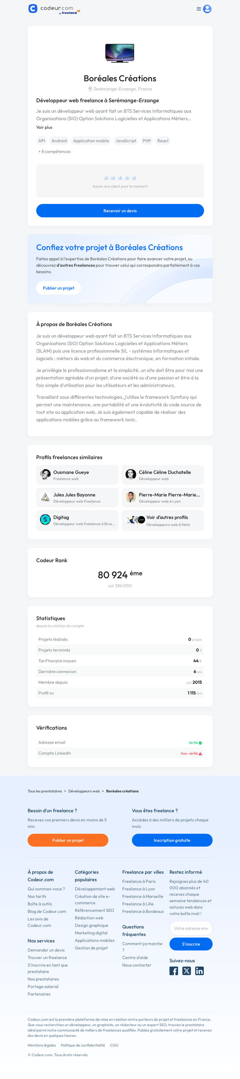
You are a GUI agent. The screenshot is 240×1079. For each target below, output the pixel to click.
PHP (147, 140)
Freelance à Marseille (142, 896)
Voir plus (44, 127)
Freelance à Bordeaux (143, 911)
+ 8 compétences (54, 151)
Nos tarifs (37, 896)
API (41, 140)
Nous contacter (137, 965)
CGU (114, 1045)
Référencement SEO (94, 910)
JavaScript (126, 140)
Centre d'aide (135, 957)
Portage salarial (43, 986)
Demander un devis (46, 950)
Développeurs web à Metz (168, 524)
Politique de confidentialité (83, 1045)
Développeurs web (84, 791)
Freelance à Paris (139, 881)
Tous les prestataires (45, 791)
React (163, 140)
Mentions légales (42, 1045)
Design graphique (91, 925)
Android (59, 140)
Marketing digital (91, 932)
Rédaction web (89, 917)
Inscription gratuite (172, 840)
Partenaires (39, 994)
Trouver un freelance (47, 957)
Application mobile (91, 140)
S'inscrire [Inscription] (191, 944)
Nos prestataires (43, 979)
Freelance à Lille (138, 903)
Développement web (95, 888)
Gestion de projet (91, 947)
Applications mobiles (95, 940)
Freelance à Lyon (138, 888)
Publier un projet (58, 288)
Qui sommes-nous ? (46, 888)
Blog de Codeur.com (47, 911)
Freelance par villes (143, 872)
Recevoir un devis (120, 210)
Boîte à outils (40, 903)
